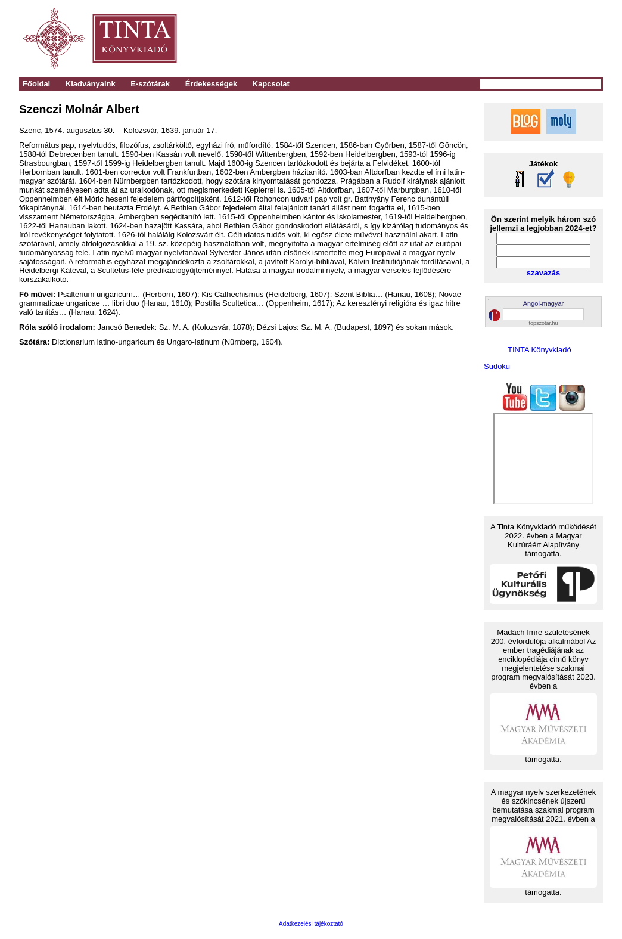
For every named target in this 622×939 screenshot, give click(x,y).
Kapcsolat (271, 83)
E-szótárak (150, 83)
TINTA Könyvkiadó (539, 349)
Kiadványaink (91, 83)
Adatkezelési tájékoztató (311, 924)
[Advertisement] (437, 39)
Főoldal (36, 83)
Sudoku (497, 366)
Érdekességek (211, 83)
